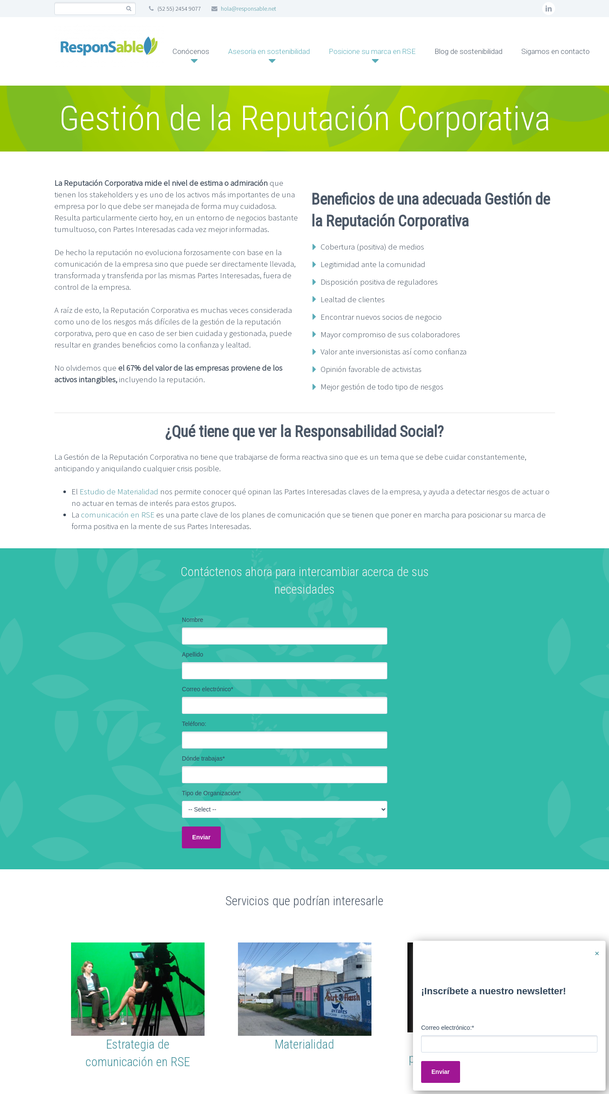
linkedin (548, 8)
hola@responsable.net (248, 8)
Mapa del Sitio (127, 1009)
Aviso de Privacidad (299, 1009)
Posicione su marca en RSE (372, 51)
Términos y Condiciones (209, 1009)
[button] (304, 840)
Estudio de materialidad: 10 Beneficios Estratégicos (169, 915)
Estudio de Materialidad (119, 491)
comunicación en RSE (117, 514)
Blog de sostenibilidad (468, 51)
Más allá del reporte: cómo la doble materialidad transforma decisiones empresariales (477, 926)
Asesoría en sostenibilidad (269, 51)
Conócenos (190, 51)
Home (74, 1009)
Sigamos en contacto (555, 51)
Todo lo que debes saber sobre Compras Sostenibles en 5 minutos (323, 920)
